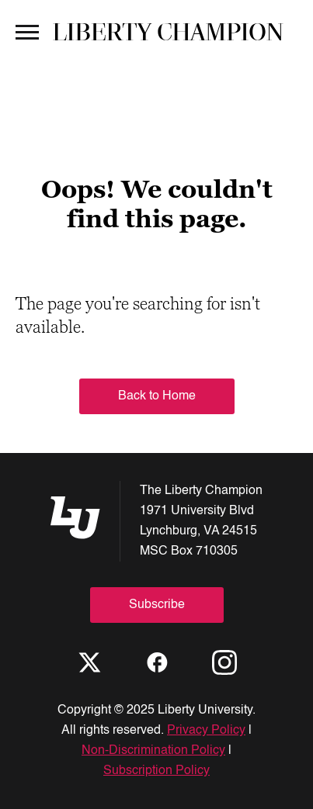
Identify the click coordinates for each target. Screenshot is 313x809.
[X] (89, 662)
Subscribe (157, 605)
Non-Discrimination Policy (153, 751)
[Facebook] (156, 662)
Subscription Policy (156, 771)
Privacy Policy (206, 730)
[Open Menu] (27, 31)
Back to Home (157, 396)
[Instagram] (224, 662)
